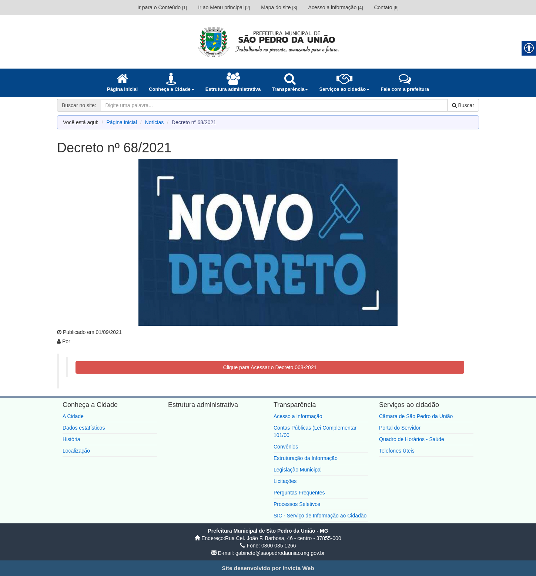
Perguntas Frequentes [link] (299, 493)
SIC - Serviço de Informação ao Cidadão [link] (320, 516)
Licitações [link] (285, 481)
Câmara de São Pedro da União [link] (416, 416)
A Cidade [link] (73, 416)
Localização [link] (76, 451)
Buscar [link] (463, 105)
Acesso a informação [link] (335, 7)
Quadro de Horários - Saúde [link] (411, 439)
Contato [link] (386, 7)
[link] (268, 41)
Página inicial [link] (121, 122)
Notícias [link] (154, 122)
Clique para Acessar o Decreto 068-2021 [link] (270, 367)
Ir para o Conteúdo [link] (162, 7)
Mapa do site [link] (279, 7)
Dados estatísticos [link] (84, 428)
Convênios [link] (286, 447)
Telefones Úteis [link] (397, 451)
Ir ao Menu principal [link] (224, 7)
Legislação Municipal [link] (298, 470)
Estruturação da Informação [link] (306, 458)
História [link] (71, 439)
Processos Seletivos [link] (297, 504)
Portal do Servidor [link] (400, 428)
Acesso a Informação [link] (298, 416)
